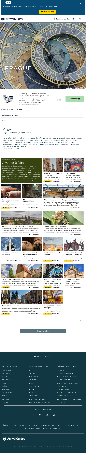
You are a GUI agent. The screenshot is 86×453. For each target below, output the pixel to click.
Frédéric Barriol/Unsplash (78, 88)
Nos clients (34, 425)
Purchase (75, 99)
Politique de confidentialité (48, 428)
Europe (3, 109)
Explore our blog (47, 12)
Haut (80, 320)
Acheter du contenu (66, 425)
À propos (7, 425)
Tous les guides (62, 19)
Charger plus (43, 331)
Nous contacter (20, 425)
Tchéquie (11, 109)
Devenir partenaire (48, 425)
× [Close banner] (80, 3)
